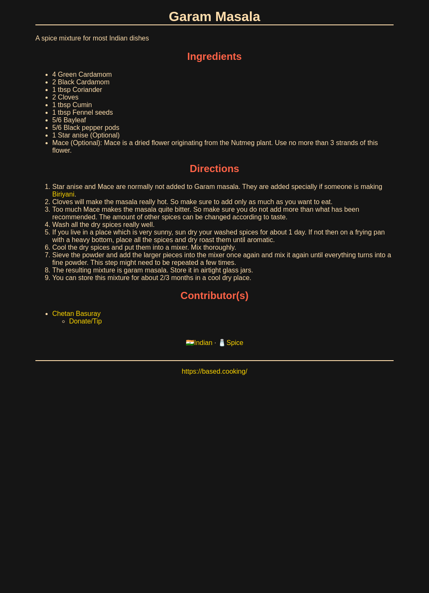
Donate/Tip (85, 321)
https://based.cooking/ (214, 371)
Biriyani (63, 194)
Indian (203, 342)
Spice (234, 342)
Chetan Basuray (76, 313)
